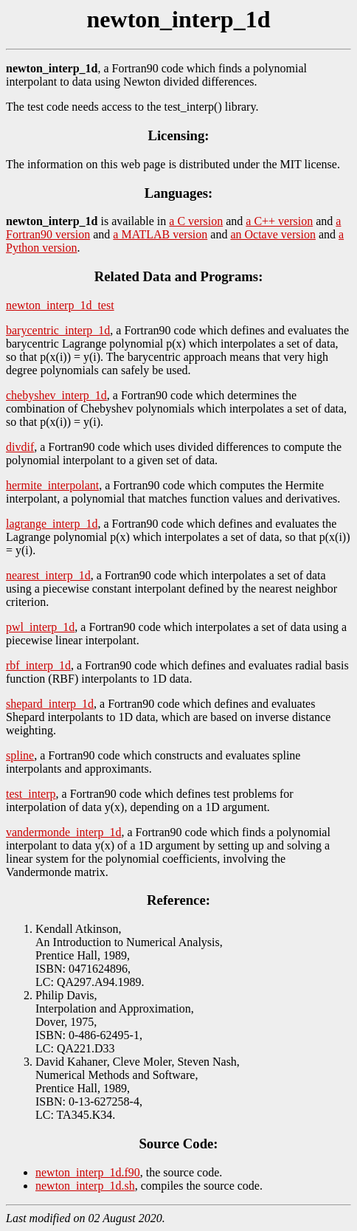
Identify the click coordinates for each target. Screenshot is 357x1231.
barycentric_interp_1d (58, 330)
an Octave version (273, 234)
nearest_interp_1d (48, 575)
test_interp (31, 793)
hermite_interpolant (52, 485)
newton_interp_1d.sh (85, 1185)
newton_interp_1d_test (60, 305)
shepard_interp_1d (50, 703)
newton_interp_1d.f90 (87, 1172)
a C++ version (279, 221)
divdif (20, 447)
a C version (196, 221)
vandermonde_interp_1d (63, 832)
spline (20, 755)
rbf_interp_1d (38, 665)
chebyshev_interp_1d (56, 395)
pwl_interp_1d (40, 627)
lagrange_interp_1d (51, 523)
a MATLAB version (160, 234)
